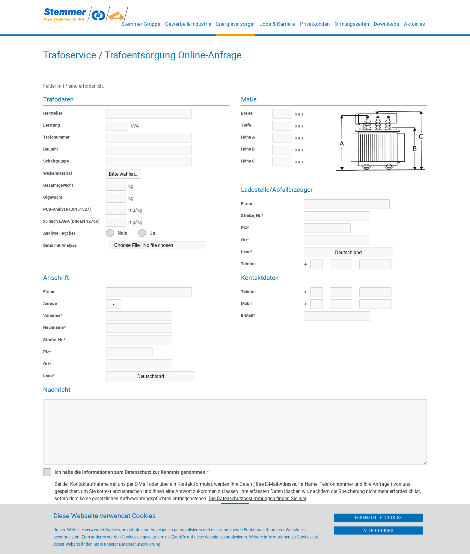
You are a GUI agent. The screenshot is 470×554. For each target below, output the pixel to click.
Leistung (51, 125)
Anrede (50, 303)
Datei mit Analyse (60, 245)
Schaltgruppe (56, 161)
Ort (245, 239)
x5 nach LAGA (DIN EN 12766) (71, 221)
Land (246, 251)
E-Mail (248, 315)
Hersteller (52, 113)
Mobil (246, 303)
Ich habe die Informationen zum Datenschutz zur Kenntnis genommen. (132, 472)
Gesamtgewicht (58, 185)
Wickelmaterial (57, 173)
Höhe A (248, 137)
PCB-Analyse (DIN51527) (67, 209)
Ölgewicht (52, 197)
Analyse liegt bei (59, 233)
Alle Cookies (378, 530)
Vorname (52, 315)
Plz (245, 227)
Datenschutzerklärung (139, 544)
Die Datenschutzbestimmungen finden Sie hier (257, 498)
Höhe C (248, 161)
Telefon (248, 263)
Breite (247, 113)
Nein (122, 233)
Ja (152, 233)
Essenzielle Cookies (378, 517)
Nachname (54, 327)
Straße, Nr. (252, 215)
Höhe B (248, 149)
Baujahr (50, 149)
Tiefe (246, 125)
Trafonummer (56, 137)
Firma (246, 203)
